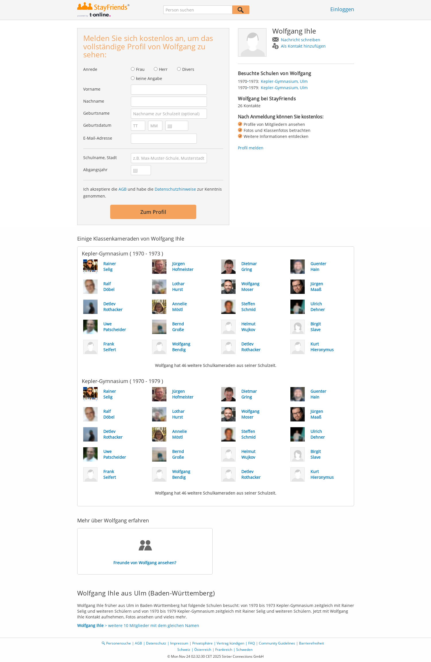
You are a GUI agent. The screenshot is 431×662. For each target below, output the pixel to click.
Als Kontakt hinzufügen (303, 46)
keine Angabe (149, 78)
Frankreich (223, 649)
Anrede (90, 69)
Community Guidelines (277, 643)
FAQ (251, 643)
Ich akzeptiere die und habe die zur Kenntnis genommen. (152, 192)
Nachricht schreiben (300, 39)
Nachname (93, 101)
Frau (140, 69)
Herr (163, 69)
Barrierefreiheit (311, 643)
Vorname (91, 89)
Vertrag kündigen (230, 643)
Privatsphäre (202, 643)
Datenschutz (156, 643)
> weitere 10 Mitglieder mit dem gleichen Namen (138, 625)
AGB (123, 189)
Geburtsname (96, 113)
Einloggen (342, 9)
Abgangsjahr (95, 169)
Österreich (202, 649)
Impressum (179, 643)
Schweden (244, 649)
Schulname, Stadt (100, 157)
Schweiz (183, 649)
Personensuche (118, 643)
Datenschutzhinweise (175, 189)
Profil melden (250, 148)
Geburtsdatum (97, 125)
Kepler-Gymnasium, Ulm (284, 81)
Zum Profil (153, 211)
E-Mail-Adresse (97, 138)
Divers (188, 69)
